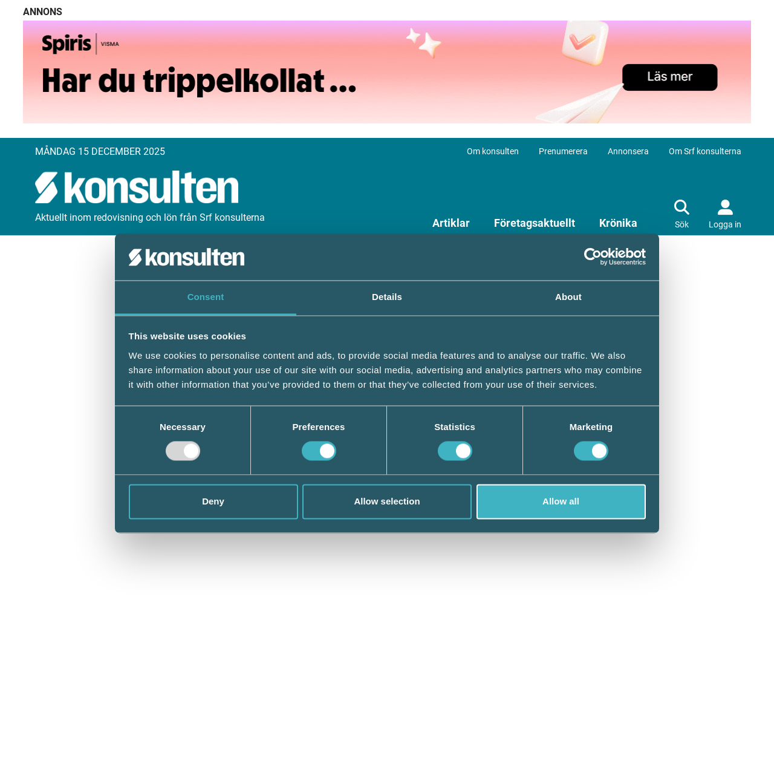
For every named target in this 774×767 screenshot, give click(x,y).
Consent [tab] (205, 297)
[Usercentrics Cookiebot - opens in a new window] (593, 257)
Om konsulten (493, 151)
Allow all (560, 501)
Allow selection (387, 501)
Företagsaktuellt (534, 223)
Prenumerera (563, 151)
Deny (213, 501)
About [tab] (568, 297)
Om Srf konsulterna (705, 151)
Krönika (618, 223)
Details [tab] (387, 297)
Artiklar (451, 223)
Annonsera (628, 151)
